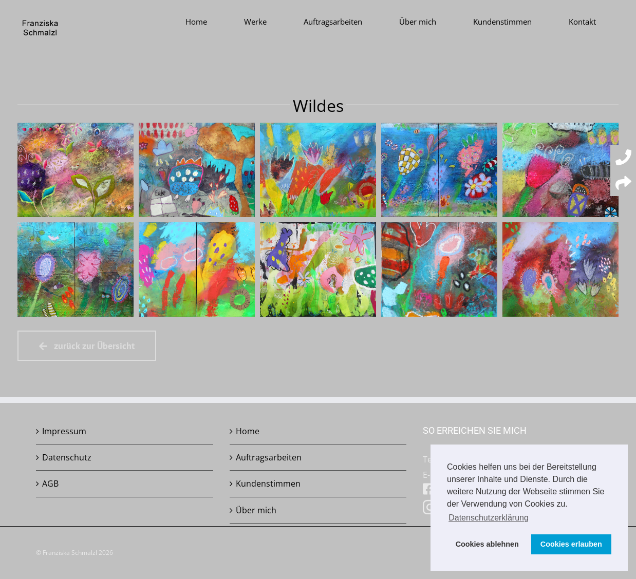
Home (247, 431)
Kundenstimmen (268, 483)
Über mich (256, 510)
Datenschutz (66, 457)
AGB (50, 483)
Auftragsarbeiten (269, 457)
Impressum (64, 431)
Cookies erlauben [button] (571, 544)
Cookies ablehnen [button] (487, 544)
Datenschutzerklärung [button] (488, 517)
